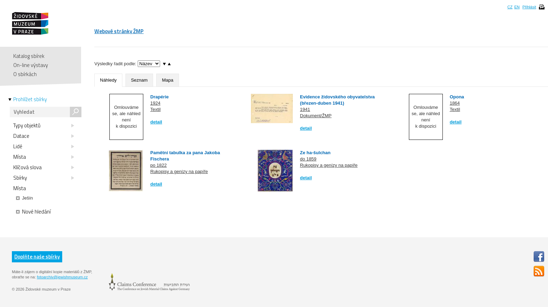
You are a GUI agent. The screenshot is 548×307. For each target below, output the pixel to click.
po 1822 (158, 165)
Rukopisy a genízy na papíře (179, 171)
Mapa (167, 80)
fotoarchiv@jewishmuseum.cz (62, 277)
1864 (455, 103)
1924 (155, 103)
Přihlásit (529, 7)
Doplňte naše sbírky (37, 257)
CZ (510, 7)
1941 (305, 109)
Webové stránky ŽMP (119, 31)
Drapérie (159, 96)
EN (516, 7)
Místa (43, 157)
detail (156, 122)
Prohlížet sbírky (30, 99)
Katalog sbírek (28, 56)
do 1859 (308, 159)
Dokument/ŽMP (315, 115)
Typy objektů (43, 125)
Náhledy (108, 80)
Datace (43, 136)
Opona (457, 96)
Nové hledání (33, 212)
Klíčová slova (43, 167)
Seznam (139, 80)
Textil (155, 109)
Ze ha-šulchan (315, 152)
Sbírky (43, 178)
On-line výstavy (30, 65)
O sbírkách (25, 74)
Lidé (43, 146)
